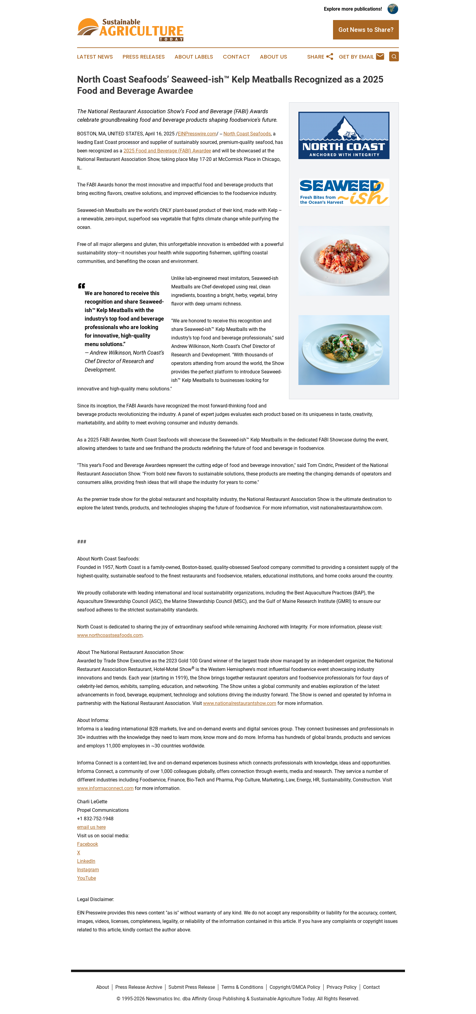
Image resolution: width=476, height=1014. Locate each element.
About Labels (194, 56)
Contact (236, 56)
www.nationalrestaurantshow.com (239, 703)
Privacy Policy (342, 987)
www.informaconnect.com (105, 788)
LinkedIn (86, 861)
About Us (273, 56)
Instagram (88, 870)
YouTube (86, 878)
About (102, 987)
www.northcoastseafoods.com (110, 635)
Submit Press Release (191, 987)
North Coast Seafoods (247, 134)
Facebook (87, 844)
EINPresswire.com (197, 134)
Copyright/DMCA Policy (295, 987)
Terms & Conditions (242, 987)
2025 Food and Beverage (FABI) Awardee (167, 151)
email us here (91, 827)
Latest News (95, 56)
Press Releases (144, 56)
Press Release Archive (138, 987)
